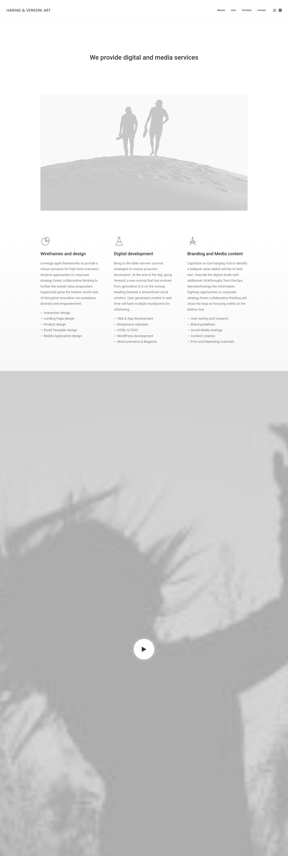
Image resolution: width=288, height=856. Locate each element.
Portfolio (247, 10)
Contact (262, 10)
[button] (275, 10)
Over (233, 10)
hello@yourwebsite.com (55, 806)
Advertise (99, 820)
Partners (98, 811)
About (97, 806)
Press (96, 815)
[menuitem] (221, 10)
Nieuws (221, 10)
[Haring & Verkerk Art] (28, 10)
